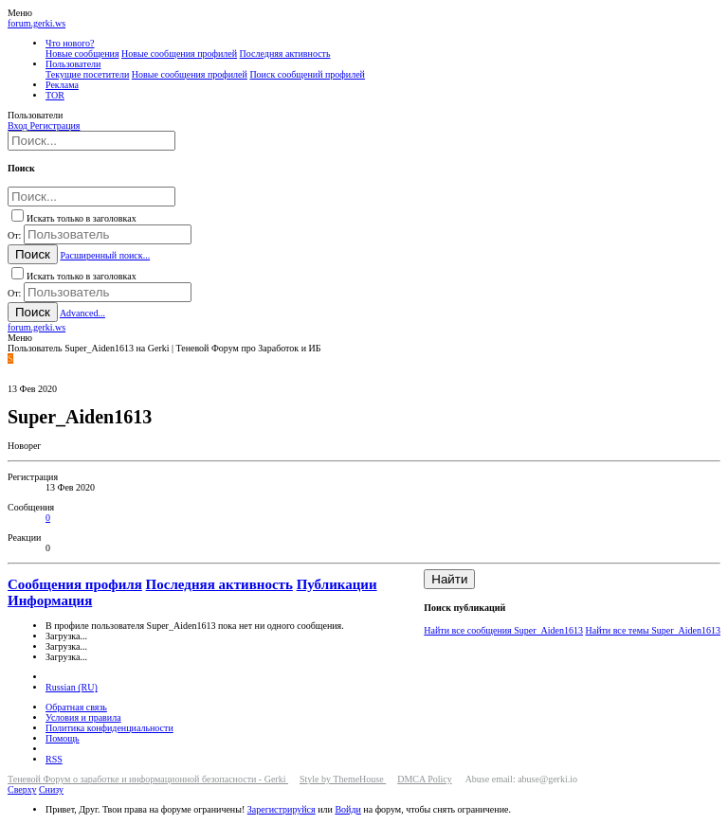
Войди (347, 809)
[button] (20, 13)
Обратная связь (76, 707)
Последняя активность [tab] (219, 584)
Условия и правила (83, 717)
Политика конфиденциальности (109, 728)
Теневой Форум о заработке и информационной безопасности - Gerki (148, 779)
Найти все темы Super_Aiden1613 (652, 630)
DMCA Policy (424, 779)
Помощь (63, 738)
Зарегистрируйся (281, 809)
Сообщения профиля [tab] (75, 584)
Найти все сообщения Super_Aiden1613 (503, 630)
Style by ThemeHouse (343, 779)
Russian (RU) (72, 687)
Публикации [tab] (337, 584)
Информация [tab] (50, 600)
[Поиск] (91, 141)
